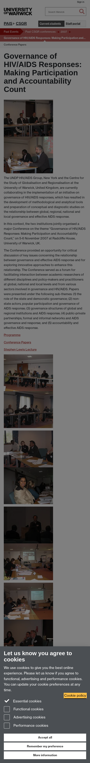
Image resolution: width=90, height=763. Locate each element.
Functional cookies (24, 709)
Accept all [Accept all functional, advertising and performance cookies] (45, 737)
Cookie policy (75, 695)
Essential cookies (22, 700)
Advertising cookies (24, 717)
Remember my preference (45, 746)
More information (45, 755)
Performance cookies (26, 725)
